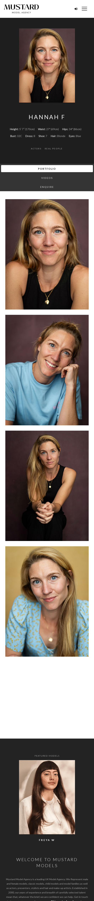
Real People (54, 148)
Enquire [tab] (47, 186)
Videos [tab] (47, 177)
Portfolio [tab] (47, 168)
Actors (36, 148)
